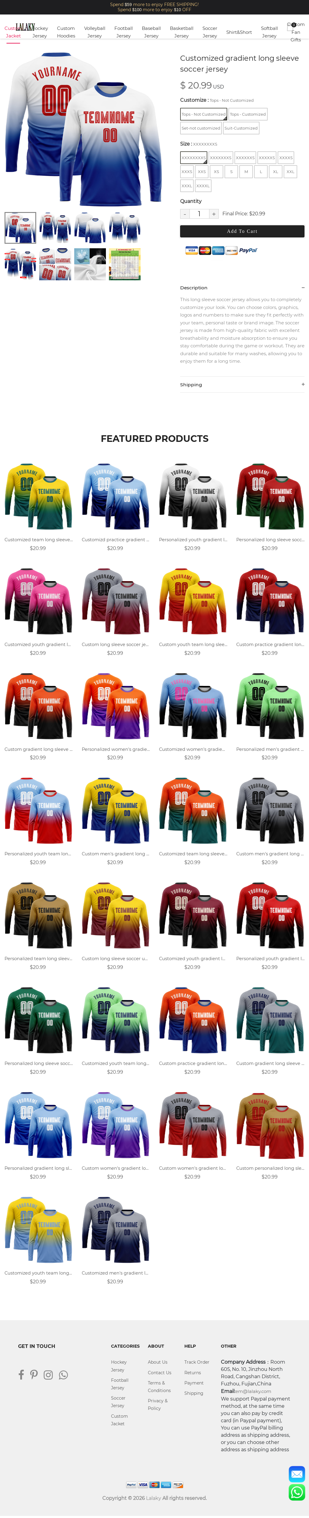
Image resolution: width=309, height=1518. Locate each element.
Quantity (191, 201)
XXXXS (286, 157)
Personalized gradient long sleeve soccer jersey (39, 1170)
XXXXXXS (245, 157)
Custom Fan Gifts (296, 32)
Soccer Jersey (209, 32)
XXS (202, 171)
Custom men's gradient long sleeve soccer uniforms (270, 855)
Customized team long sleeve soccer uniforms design (193, 855)
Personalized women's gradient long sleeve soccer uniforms (116, 750)
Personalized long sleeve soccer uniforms (270, 540)
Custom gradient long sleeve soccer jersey (39, 750)
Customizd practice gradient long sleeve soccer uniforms (116, 540)
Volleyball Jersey (94, 32)
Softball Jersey (269, 32)
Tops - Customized (248, 114)
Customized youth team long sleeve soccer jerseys (39, 1275)
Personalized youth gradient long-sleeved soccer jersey (270, 960)
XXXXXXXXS (194, 159)
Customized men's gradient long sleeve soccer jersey (116, 1275)
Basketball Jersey (181, 32)
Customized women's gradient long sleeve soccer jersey (193, 750)
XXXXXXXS (220, 157)
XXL (291, 171)
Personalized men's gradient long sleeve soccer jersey (270, 750)
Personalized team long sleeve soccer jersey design (39, 960)
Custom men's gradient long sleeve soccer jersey (116, 855)
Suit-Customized (241, 128)
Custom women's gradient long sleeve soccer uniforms (116, 1170)
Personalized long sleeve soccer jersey (39, 1065)
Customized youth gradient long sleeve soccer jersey (39, 645)
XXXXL (203, 185)
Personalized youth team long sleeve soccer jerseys (39, 855)
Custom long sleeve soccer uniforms (116, 960)
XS (216, 171)
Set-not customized (201, 128)
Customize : (217, 100)
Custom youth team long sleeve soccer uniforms (193, 645)
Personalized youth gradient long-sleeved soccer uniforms (193, 540)
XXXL (187, 185)
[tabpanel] (84, 129)
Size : (198, 144)
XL (275, 171)
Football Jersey (123, 32)
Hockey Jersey (39, 32)
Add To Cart (242, 231)
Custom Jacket (13, 32)
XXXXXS (267, 157)
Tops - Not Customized (204, 116)
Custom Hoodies (66, 32)
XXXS (187, 171)
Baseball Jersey (151, 32)
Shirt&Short (239, 32)
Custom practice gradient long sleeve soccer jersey (193, 1065)
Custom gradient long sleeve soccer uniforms (270, 1065)
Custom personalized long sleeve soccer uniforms (270, 1170)
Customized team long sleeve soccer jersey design (39, 540)
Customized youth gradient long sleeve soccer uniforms (193, 960)
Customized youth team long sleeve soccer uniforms (116, 1065)
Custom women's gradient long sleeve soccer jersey (193, 1170)
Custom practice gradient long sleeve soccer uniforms (270, 645)
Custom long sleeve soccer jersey (116, 645)
